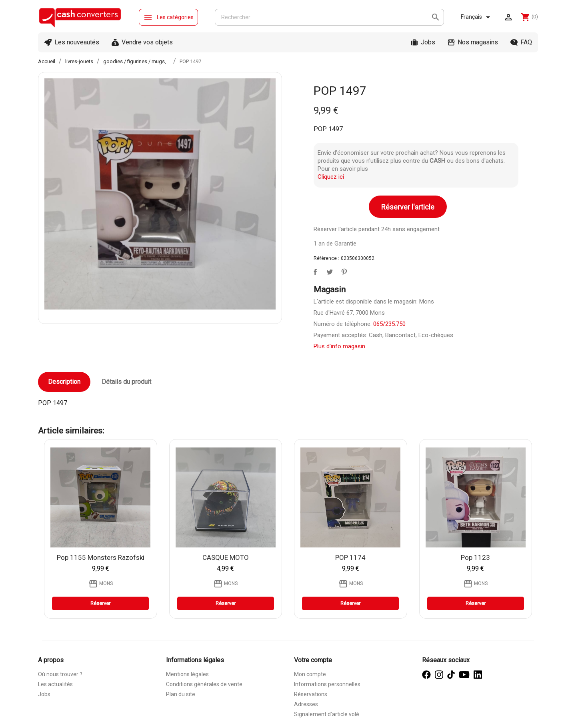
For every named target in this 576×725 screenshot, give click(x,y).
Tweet (328, 270)
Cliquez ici (331, 176)
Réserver (100, 603)
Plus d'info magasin (339, 346)
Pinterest (342, 270)
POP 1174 (350, 557)
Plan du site (180, 694)
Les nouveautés (76, 42)
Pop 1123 (475, 557)
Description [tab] (64, 381)
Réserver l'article (407, 207)
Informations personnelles (327, 684)
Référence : (326, 258)
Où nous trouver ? (60, 674)
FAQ (526, 42)
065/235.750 (389, 324)
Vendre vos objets (147, 42)
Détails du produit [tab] (126, 381)
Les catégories (168, 17)
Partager (313, 270)
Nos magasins (478, 42)
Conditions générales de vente (204, 684)
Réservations (310, 694)
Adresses (306, 704)
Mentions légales (187, 674)
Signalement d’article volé (326, 714)
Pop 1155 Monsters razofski (100, 557)
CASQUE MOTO (225, 557)
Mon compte (310, 674)
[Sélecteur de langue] (477, 17)
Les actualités (55, 684)
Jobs (428, 42)
